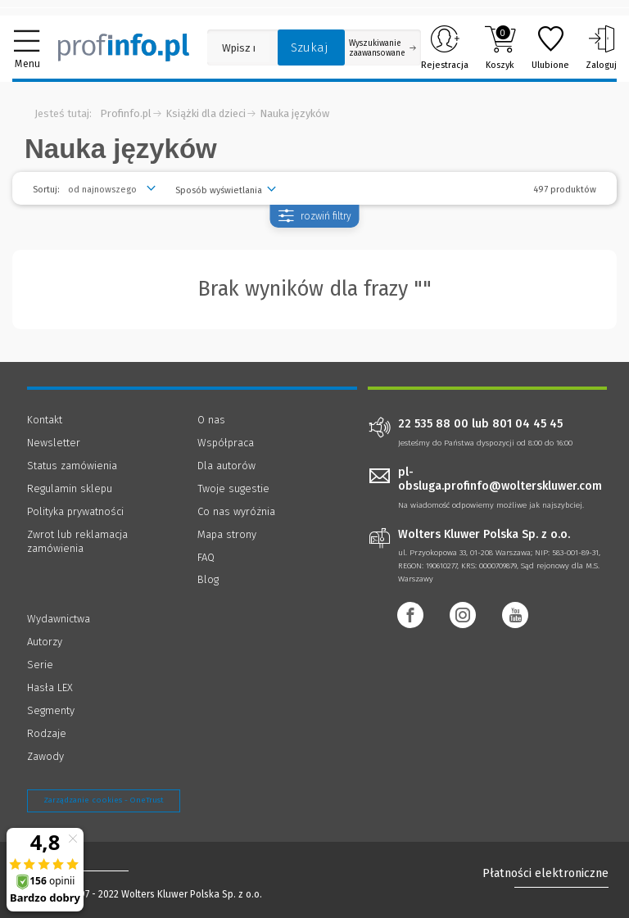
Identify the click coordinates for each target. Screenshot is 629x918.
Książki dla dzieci (205, 113)
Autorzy (44, 641)
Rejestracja (444, 47)
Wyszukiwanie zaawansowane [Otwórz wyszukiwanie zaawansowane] (382, 48)
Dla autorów (226, 465)
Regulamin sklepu (69, 488)
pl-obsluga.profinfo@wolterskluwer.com (500, 479)
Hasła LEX (50, 687)
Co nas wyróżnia (236, 511)
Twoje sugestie (233, 488)
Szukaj (309, 47)
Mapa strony (226, 534)
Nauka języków (294, 113)
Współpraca (225, 442)
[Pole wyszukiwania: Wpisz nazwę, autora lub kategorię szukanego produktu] (238, 48)
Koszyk (500, 47)
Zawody (45, 756)
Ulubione (550, 47)
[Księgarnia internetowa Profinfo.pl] (123, 47)
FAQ (206, 557)
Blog (208, 579)
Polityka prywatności (75, 511)
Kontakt (44, 420)
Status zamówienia (72, 465)
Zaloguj (601, 47)
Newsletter (53, 442)
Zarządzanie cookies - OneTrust (103, 800)
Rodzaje (46, 733)
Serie (40, 664)
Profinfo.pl (126, 113)
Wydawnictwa (58, 619)
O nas (211, 420)
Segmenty (51, 710)
